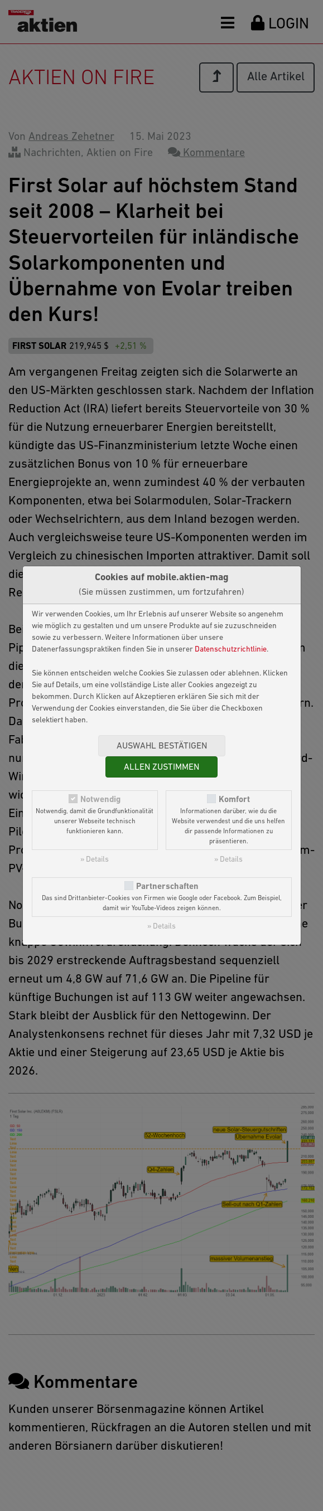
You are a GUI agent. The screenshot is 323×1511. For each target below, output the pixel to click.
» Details (94, 860)
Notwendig (100, 799)
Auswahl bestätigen (162, 746)
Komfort (234, 799)
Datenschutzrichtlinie (231, 649)
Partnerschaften (167, 886)
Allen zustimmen (161, 767)
